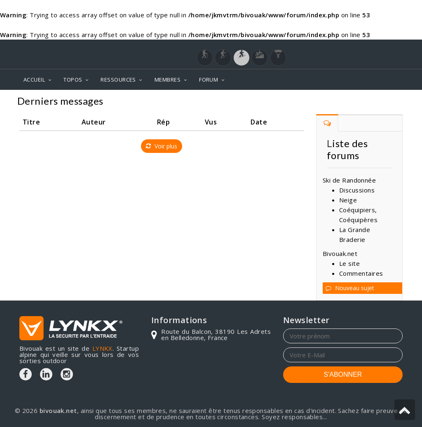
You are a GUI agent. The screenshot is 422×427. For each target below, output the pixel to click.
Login (362, 47)
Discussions (357, 190)
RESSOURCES (118, 79)
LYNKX (102, 348)
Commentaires (361, 273)
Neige (348, 200)
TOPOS (72, 79)
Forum (389, 102)
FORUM (208, 79)
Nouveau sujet (350, 288)
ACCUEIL (34, 79)
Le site (349, 263)
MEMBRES (168, 79)
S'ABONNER (343, 374)
